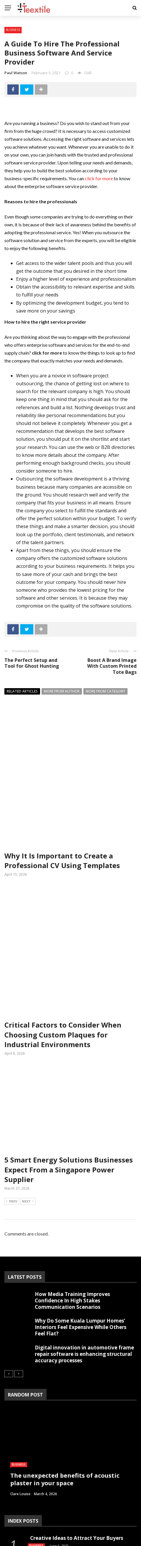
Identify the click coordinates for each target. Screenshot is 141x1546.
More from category (105, 691)
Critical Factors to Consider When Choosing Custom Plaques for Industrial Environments (62, 946)
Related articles (22, 691)
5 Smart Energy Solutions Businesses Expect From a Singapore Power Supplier (68, 1081)
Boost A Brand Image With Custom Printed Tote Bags (112, 666)
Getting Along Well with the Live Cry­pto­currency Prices (80, 1474)
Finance (35, 1485)
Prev (11, 1114)
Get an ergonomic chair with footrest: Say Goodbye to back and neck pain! (81, 1501)
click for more (99, 178)
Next (28, 1114)
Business (13, 30)
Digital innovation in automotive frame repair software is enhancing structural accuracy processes (84, 1266)
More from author (62, 691)
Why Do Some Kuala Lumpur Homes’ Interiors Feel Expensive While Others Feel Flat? (80, 1239)
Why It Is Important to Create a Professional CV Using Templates (62, 816)
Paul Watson (15, 72)
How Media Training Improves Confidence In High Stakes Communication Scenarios (72, 1212)
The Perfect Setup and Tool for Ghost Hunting (31, 663)
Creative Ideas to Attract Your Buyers (76, 1449)
